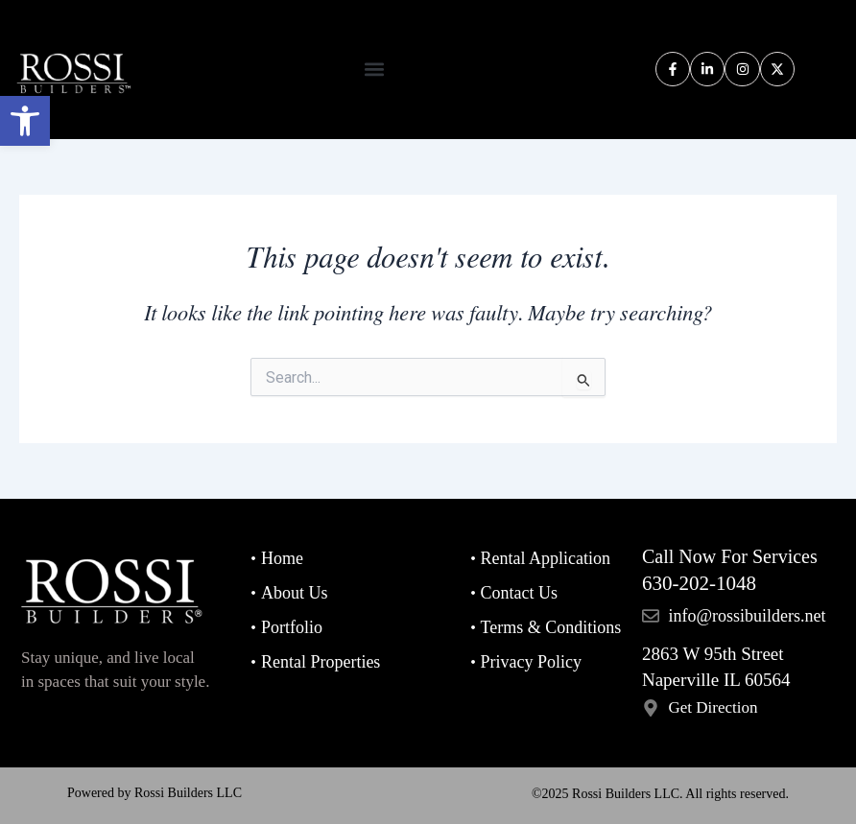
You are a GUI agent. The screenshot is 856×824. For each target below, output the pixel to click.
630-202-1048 (699, 583)
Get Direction (712, 707)
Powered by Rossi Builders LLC (154, 793)
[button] (25, 121)
